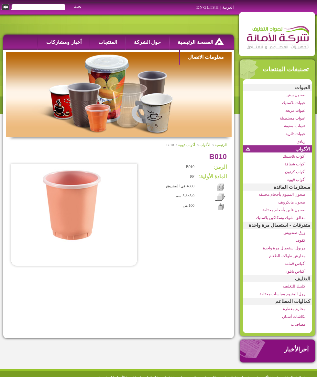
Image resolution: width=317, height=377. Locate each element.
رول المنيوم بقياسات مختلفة (282, 294)
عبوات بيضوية (294, 126)
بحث (77, 6)
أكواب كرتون (295, 172)
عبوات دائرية (295, 133)
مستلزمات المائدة (292, 187)
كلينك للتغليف (294, 286)
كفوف (300, 240)
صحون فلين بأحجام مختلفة (283, 210)
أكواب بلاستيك (294, 156)
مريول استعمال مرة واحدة (284, 248)
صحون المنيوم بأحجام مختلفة (281, 194)
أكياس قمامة (295, 263)
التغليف (302, 278)
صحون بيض (296, 95)
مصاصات (298, 324)
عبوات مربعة (295, 110)
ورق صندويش (294, 232)
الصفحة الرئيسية (201, 41)
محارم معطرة (294, 309)
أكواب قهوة (296, 179)
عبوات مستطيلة (292, 118)
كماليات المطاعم (292, 301)
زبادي (301, 141)
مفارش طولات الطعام (287, 256)
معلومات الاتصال (206, 57)
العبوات (302, 87)
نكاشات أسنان (293, 316)
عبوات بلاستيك (293, 102)
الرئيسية (221, 145)
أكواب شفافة (295, 164)
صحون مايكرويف (291, 202)
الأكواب (302, 149)
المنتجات (107, 42)
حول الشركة (147, 42)
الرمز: (220, 167)
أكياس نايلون (295, 271)
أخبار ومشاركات (63, 42)
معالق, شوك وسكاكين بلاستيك (280, 217)
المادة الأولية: (212, 176)
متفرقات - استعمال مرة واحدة (279, 225)
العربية (228, 7)
